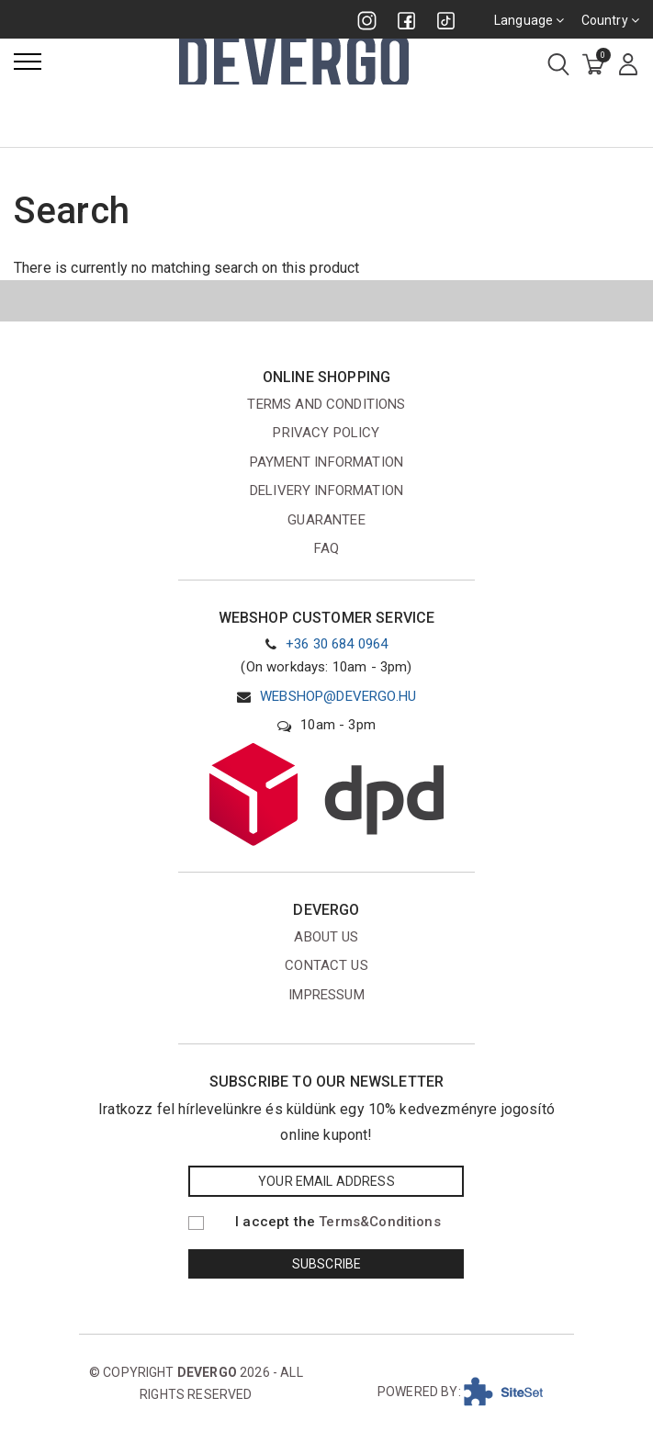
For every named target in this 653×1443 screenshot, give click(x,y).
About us (326, 937)
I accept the (338, 1221)
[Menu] (27, 61)
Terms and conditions (326, 404)
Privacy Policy (326, 432)
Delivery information (326, 490)
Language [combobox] (529, 20)
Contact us (326, 965)
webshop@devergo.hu (338, 696)
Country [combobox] (610, 20)
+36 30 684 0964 (337, 644)
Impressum (326, 994)
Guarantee (326, 520)
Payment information (326, 462)
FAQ (326, 548)
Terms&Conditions (380, 1221)
